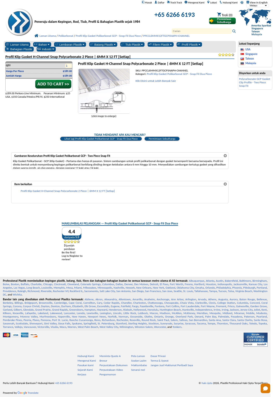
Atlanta (210, 280)
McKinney (189, 313)
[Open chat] (265, 388)
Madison (165, 313)
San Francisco (153, 291)
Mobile (250, 313)
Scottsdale (22, 323)
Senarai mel (138, 370)
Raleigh (21, 291)
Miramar (239, 313)
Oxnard (199, 316)
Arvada (202, 299)
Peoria (27, 320)
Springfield (89, 323)
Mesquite (215, 313)
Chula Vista (187, 303)
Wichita (17, 294)
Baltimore (245, 280)
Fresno (189, 284)
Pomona (45, 320)
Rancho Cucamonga (81, 320)
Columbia (242, 303)
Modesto (261, 313)
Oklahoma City (185, 287)
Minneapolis (105, 287)
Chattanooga (155, 303)
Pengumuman (107, 374)
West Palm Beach (88, 327)
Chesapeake (171, 303)
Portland (262, 287)
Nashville (118, 287)
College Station (226, 303)
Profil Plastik (188, 44)
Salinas (183, 320)
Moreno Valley (29, 316)
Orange (169, 316)
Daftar (159, 2)
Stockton (153, 323)
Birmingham (259, 280)
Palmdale (223, 316)
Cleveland (73, 284)
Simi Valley (50, 323)
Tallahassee (201, 291)
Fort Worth (176, 284)
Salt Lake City (107, 291)
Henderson (115, 309)
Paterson (249, 316)
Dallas (119, 284)
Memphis (59, 287)
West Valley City (108, 327)
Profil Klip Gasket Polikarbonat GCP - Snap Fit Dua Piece (179, 74)
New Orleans (143, 287)
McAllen (177, 313)
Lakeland (43, 313)
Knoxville (18, 313)
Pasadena (236, 316)
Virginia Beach (243, 291)
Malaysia (250, 63)
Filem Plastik (160, 44)
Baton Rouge (247, 299)
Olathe (148, 316)
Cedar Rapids (111, 303)
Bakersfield (231, 280)
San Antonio (123, 291)
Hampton (90, 309)
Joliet (257, 309)
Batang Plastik (102, 44)
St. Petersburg (106, 323)
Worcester (160, 327)
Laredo (81, 313)
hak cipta (207, 383)
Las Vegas (19, 287)
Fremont (221, 306)
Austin (219, 280)
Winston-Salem (144, 327)
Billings (19, 303)
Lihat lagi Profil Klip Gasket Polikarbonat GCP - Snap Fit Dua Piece (101, 138)
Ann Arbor (177, 299)
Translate (28, 393)
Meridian (202, 313)
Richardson (108, 320)
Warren (71, 327)
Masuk (147, 2)
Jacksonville (240, 284)
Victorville (43, 327)
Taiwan (249, 58)
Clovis (212, 303)
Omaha (199, 287)
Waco (63, 327)
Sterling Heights (137, 323)
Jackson (234, 309)
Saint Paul (163, 320)
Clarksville (201, 303)
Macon (154, 313)
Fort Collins (172, 306)
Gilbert (18, 309)
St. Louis (188, 291)
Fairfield (126, 306)
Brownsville (46, 303)
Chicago (48, 284)
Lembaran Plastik (69, 44)
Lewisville (92, 313)
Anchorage (163, 299)
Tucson (222, 291)
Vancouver (30, 327)
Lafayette (30, 313)
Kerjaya (82, 374)
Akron (99, 299)
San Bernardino (198, 320)
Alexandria (110, 299)
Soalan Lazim (138, 360)
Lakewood (56, 313)
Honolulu (152, 309)
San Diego (138, 291)
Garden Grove (258, 306)
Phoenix (237, 287)
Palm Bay (210, 316)
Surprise (179, 323)
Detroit (154, 284)
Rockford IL (76, 291)
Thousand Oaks (238, 323)
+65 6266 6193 (174, 15)
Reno (97, 320)
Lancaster (69, 313)
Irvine (217, 309)
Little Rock (129, 313)
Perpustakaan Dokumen (113, 365)
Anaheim (149, 299)
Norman (123, 316)
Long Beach (33, 287)
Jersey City (246, 309)
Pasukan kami (86, 365)
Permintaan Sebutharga (162, 138)
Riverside (46, 291)
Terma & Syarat (159, 360)
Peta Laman (138, 356)
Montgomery (10, 316)
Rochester (122, 320)
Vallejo (18, 327)
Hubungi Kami (228, 2)
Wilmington (126, 327)
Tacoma (201, 323)
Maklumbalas (139, 365)
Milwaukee (89, 287)
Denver (128, 284)
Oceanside (136, 316)
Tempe (211, 323)
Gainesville (242, 306)
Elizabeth (77, 306)
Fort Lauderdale (190, 306)
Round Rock (149, 320)
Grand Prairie (43, 309)
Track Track (174, 2)
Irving (225, 309)
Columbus (108, 284)
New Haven (79, 316)
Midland (227, 313)
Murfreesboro (47, 316)
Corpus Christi (31, 306)
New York (158, 287)
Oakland (170, 287)
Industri (45, 49)
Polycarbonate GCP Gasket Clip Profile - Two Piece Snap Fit (254, 82)
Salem (174, 320)
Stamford (121, 323)
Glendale (28, 309)
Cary (99, 303)
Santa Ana (215, 320)
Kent (264, 309)
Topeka (263, 323)
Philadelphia (223, 287)
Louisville (46, 287)
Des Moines (141, 284)
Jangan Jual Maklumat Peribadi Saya (172, 365)
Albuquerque (196, 280)
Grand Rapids (60, 309)
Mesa (69, 287)
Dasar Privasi (158, 356)
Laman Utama (17, 44)
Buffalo (25, 284)
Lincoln (117, 313)
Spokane (77, 323)
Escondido (103, 306)
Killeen (7, 313)
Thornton (222, 323)
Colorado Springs (90, 284)
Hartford (199, 284)
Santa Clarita (244, 320)
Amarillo (137, 299)
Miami (78, 287)
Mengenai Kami (194, 2)
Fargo (135, 306)
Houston (211, 284)
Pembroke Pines (12, 320)
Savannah (8, 323)
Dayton (45, 306)
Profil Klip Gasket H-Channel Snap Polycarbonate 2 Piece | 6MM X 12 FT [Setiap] (68, 191)
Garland (7, 309)
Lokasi (212, 2)
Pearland (261, 316)
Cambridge (60, 303)
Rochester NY (60, 291)
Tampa (213, 291)
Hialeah (127, 309)
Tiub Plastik (131, 44)
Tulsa (231, 291)
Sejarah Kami (85, 370)
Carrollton (89, 303)
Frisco (231, 306)
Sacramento (91, 291)
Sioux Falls (64, 323)
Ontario (158, 316)
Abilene (89, 299)
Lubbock (143, 313)
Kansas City (255, 284)
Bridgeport (31, 303)
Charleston (139, 303)
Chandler (126, 303)
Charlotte (36, 284)
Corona (17, 306)
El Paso (164, 284)
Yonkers (177, 327)
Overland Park (184, 316)
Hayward (102, 309)
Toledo (253, 323)
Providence (9, 291)
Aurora (234, 299)
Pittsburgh (249, 287)
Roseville (135, 320)
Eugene (115, 306)
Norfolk (112, 316)
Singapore (251, 54)
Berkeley (8, 303)
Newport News (97, 316)
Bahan (41, 44)
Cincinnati (60, 284)
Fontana (159, 306)
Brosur (103, 360)
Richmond (33, 291)
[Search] (202, 31)
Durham (66, 306)
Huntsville (188, 309)
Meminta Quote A (110, 356)
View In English (257, 2)
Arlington (190, 299)
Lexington (105, 313)
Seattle (178, 291)
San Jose (167, 291)
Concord (255, 303)
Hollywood (139, 309)
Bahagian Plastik (18, 49)
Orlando (210, 287)
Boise (6, 284)
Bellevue (262, 299)
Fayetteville (146, 306)
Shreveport (35, 323)
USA (247, 49)
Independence (203, 309)
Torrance (8, 327)
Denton (55, 306)
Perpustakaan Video (111, 370)
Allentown (125, 299)
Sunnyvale (166, 323)
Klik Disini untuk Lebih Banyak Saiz (156, 81)
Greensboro (76, 309)
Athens (212, 299)
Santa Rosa (260, 320)
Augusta (223, 299)
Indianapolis (225, 284)
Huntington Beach (170, 309)
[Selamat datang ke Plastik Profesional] (87, 15)
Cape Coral (75, 303)
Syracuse (190, 323)
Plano (36, 320)
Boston (15, 284)
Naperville (64, 316)
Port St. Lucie (60, 320)
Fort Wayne (208, 306)
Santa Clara (229, 320)
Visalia (54, 327)
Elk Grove (90, 306)
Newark (130, 287)
